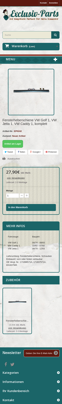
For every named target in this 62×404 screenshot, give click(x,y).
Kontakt (43, 3)
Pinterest (51, 152)
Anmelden (53, 3)
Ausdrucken (13, 158)
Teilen (21, 152)
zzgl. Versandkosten (16, 178)
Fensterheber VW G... (17, 320)
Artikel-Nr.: (7, 131)
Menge (9, 190)
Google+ (35, 152)
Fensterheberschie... (50, 320)
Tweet (9, 152)
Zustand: (7, 136)
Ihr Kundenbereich (15, 391)
